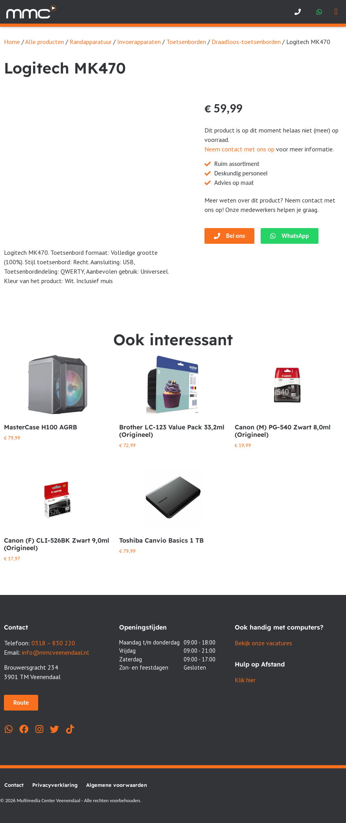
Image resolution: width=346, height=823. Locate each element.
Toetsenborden (186, 42)
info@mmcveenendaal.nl (55, 652)
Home (12, 42)
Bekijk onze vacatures (263, 643)
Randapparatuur (91, 42)
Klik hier (245, 680)
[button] (336, 12)
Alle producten (44, 42)
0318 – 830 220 (53, 643)
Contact (14, 785)
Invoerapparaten (139, 42)
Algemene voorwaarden (116, 785)
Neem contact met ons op (239, 149)
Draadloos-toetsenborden (246, 42)
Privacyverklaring (54, 785)
